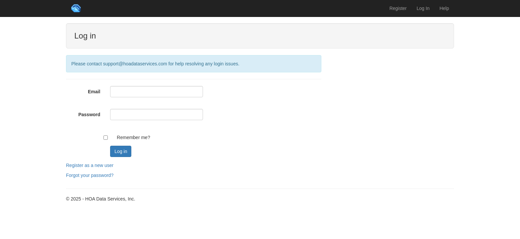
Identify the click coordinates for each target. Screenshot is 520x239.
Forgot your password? (89, 175)
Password (89, 114)
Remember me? (133, 137)
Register (398, 8)
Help (444, 8)
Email (94, 91)
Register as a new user (89, 165)
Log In (423, 8)
